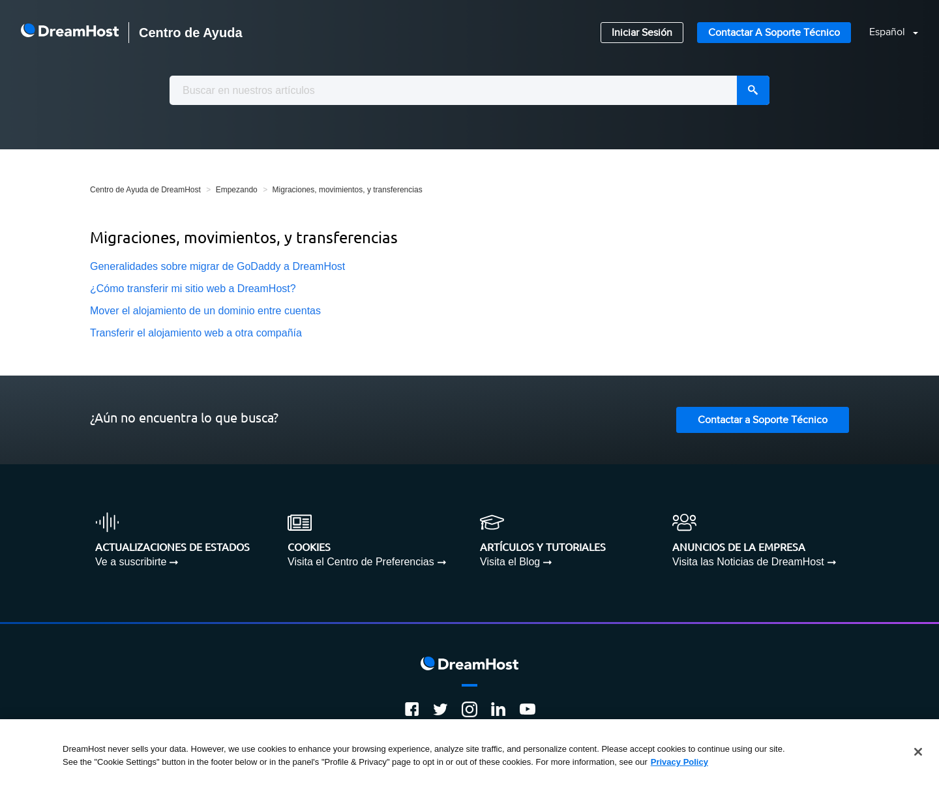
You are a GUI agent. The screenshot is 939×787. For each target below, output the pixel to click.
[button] (886, 33)
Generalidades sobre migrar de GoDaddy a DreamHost (217, 266)
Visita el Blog (510, 561)
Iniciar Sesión (642, 33)
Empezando (237, 189)
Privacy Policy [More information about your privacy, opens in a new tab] (679, 766)
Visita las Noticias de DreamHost (748, 561)
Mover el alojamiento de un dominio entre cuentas (205, 310)
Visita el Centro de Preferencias (361, 561)
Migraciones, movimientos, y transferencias (348, 189)
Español (888, 32)
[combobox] (469, 90)
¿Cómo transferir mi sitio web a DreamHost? (193, 288)
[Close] (918, 756)
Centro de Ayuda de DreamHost (145, 189)
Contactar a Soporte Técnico (774, 33)
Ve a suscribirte (130, 561)
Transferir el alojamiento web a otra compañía (196, 332)
